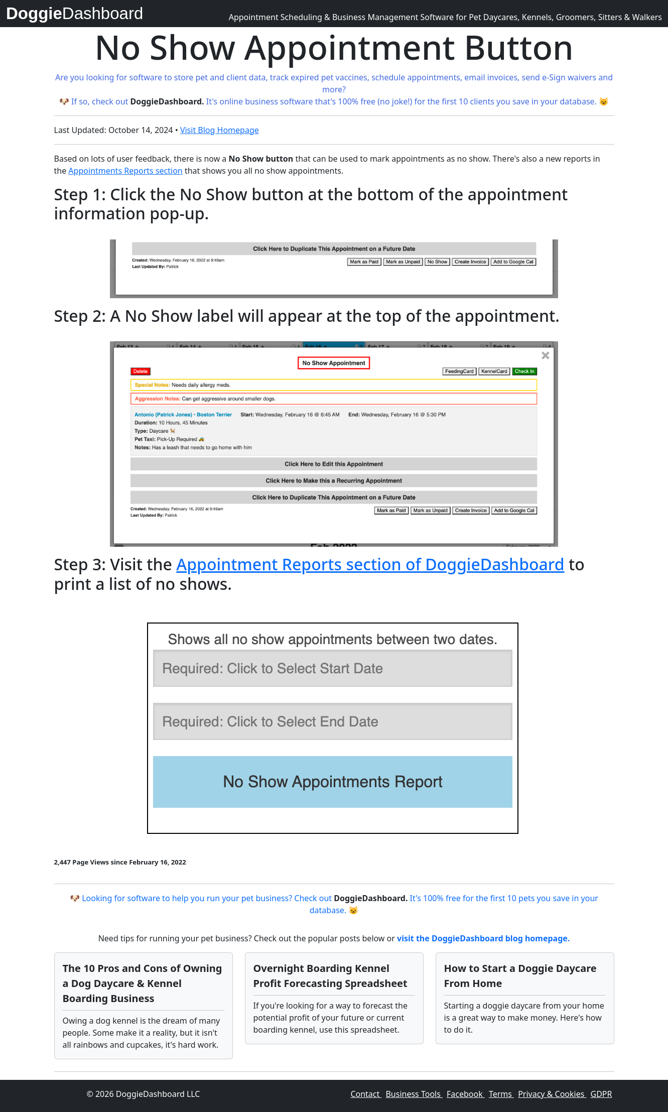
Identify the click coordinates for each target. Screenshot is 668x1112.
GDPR (601, 1093)
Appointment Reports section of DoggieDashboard (370, 564)
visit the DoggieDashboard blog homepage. (483, 938)
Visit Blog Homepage (219, 130)
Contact (365, 1093)
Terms (501, 1093)
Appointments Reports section (125, 170)
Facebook (466, 1093)
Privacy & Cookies (552, 1093)
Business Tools (414, 1093)
